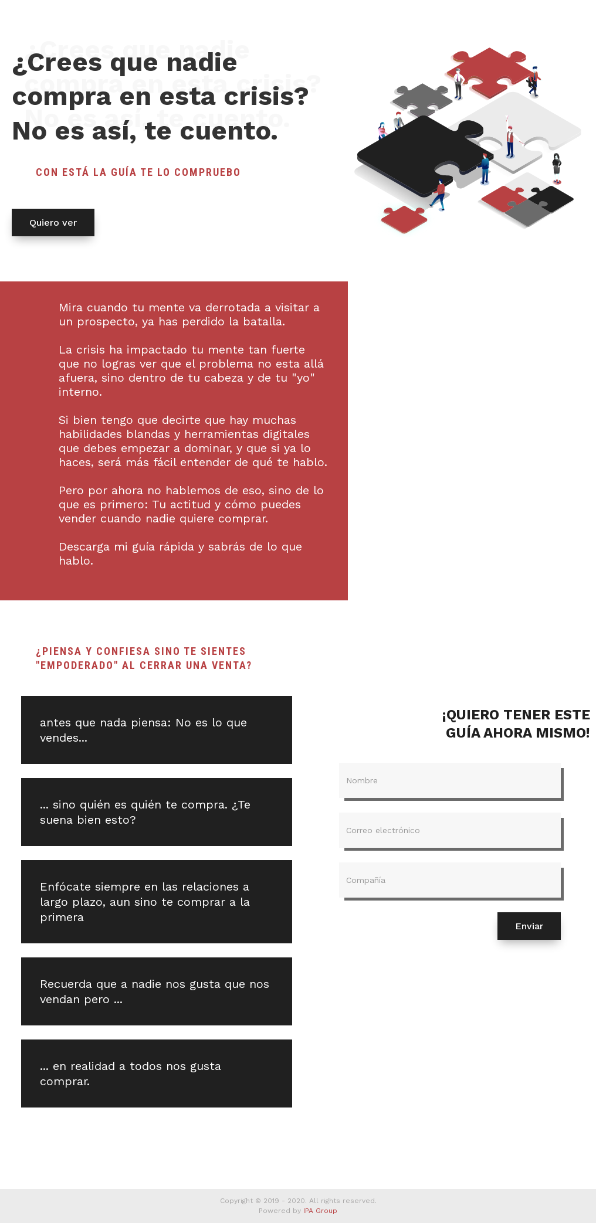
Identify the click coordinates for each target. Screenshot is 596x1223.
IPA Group (320, 1211)
